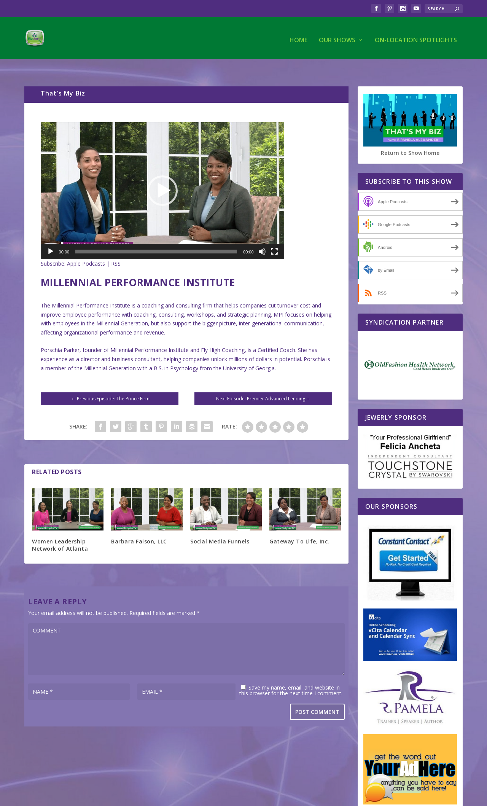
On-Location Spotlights (416, 36)
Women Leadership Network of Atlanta (60, 529)
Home (298, 36)
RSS (116, 248)
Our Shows (337, 36)
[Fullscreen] (274, 236)
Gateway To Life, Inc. (299, 525)
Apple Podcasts (86, 248)
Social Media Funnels (219, 525)
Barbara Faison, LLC (139, 525)
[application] (162, 175)
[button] (162, 175)
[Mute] (262, 236)
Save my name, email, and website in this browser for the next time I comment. (290, 674)
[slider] (156, 236)
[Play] (50, 236)
